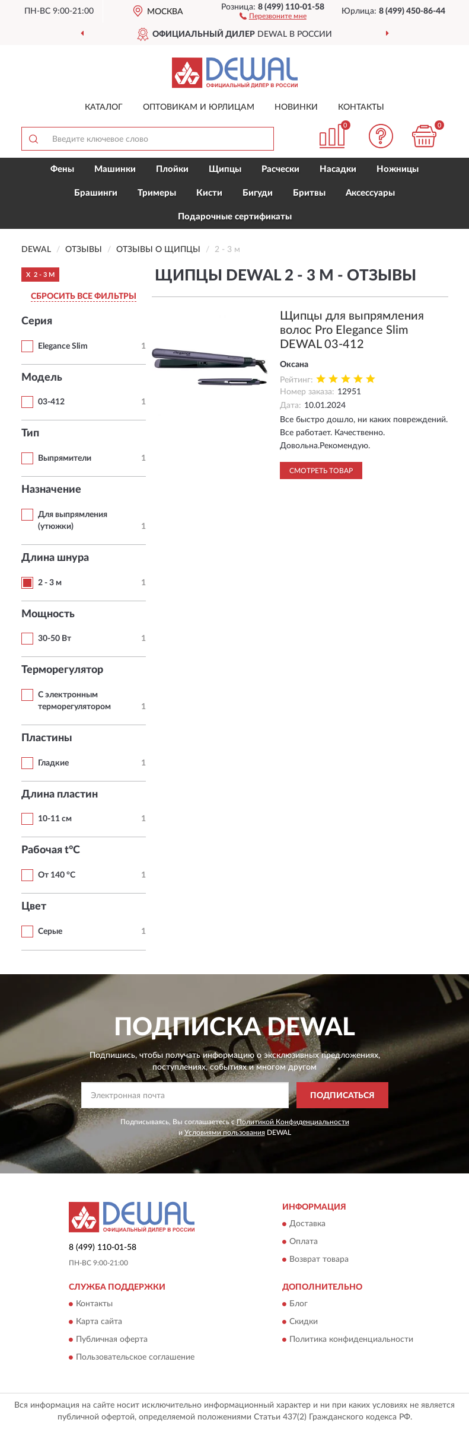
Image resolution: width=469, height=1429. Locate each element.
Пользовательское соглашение (135, 1358)
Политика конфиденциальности (351, 1340)
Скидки (303, 1322)
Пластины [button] (46, 738)
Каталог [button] (104, 107)
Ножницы (398, 169)
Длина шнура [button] (55, 558)
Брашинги (95, 193)
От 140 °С (56, 875)
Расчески (280, 169)
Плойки (172, 169)
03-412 (51, 402)
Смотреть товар (321, 470)
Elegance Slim (63, 346)
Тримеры (157, 193)
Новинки (296, 107)
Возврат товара (319, 1260)
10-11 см (55, 819)
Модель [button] (41, 377)
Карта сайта (99, 1322)
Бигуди (258, 193)
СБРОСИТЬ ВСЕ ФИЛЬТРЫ (83, 296)
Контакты (361, 107)
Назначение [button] (51, 489)
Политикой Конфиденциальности (293, 1121)
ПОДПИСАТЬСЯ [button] (342, 1096)
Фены (62, 169)
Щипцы (225, 169)
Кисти (209, 193)
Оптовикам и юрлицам (198, 107)
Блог (298, 1304)
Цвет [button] (33, 906)
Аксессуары (370, 193)
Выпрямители (64, 458)
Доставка (307, 1224)
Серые (50, 931)
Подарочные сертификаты (235, 216)
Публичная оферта (112, 1340)
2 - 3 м (50, 583)
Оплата (303, 1242)
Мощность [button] (48, 614)
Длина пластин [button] (59, 794)
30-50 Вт (54, 638)
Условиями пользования (224, 1132)
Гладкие (53, 763)
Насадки (338, 169)
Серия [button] (36, 321)
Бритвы (309, 193)
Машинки (115, 169)
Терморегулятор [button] (62, 670)
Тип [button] (30, 433)
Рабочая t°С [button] (50, 850)
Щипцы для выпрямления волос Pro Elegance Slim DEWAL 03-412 (352, 330)
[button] (273, 15)
